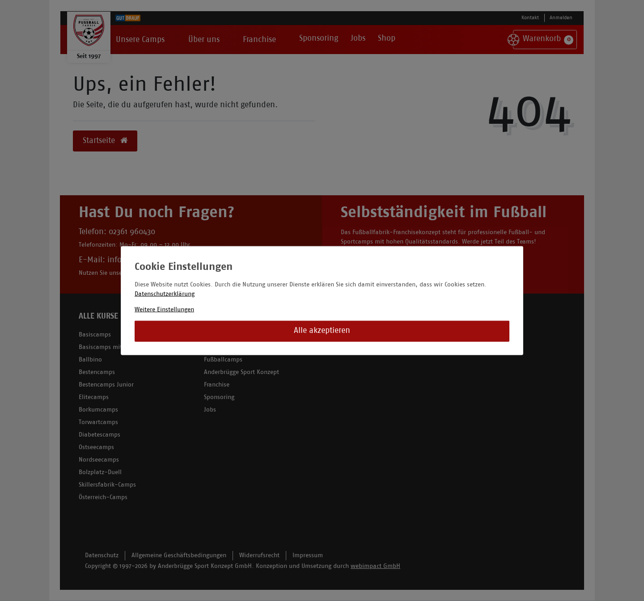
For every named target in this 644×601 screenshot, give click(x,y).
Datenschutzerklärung (165, 294)
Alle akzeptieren (322, 331)
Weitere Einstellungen (164, 309)
